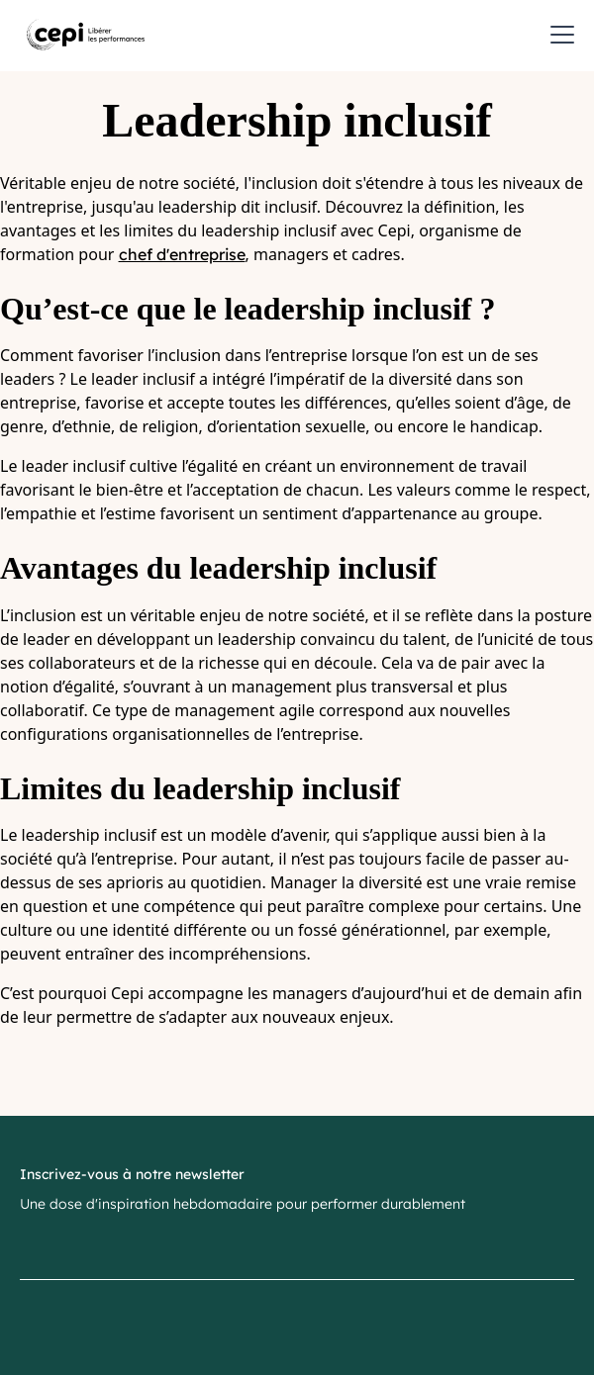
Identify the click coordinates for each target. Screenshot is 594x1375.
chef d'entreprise (182, 254)
